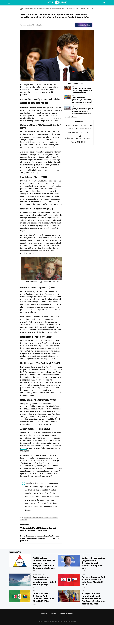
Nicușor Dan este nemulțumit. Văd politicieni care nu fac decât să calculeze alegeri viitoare (93, 598)
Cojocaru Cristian (26, 25)
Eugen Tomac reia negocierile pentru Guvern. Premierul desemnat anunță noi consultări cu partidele (39, 538)
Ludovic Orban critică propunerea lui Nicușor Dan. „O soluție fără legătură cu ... (93, 563)
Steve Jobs (24, 451)
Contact (44, 614)
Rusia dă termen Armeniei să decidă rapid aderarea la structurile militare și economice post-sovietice (82, 110)
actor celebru (27, 517)
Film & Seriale (28, 8)
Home (21, 8)
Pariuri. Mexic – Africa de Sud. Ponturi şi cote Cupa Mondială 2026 (43, 597)
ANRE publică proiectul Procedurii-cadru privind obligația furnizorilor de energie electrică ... (44, 563)
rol (26, 519)
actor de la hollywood (38, 517)
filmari (22, 519)
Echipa (53, 614)
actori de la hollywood (51, 517)
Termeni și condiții (66, 614)
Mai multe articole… (70, 117)
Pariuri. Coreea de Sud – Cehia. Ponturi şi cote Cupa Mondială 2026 (93, 581)
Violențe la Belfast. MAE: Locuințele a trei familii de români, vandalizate (82, 90)
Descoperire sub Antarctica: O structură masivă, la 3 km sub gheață (44, 581)
